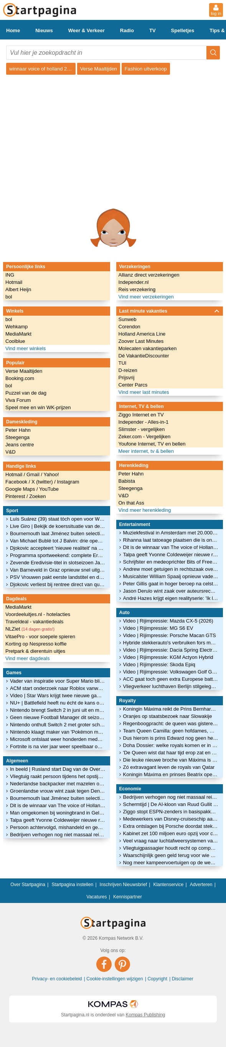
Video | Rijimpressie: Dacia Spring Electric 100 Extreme (171, 650)
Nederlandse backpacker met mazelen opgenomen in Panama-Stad (58, 783)
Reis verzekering (137, 289)
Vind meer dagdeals (27, 658)
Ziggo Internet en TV (141, 415)
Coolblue (15, 341)
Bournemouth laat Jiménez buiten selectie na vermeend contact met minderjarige (58, 533)
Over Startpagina (27, 884)
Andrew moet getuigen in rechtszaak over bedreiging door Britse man (171, 569)
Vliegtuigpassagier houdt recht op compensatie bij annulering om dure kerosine (171, 848)
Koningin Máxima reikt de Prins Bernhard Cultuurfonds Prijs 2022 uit (171, 709)
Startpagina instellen (72, 884)
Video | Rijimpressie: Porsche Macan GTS (169, 635)
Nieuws (44, 30)
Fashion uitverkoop (146, 69)
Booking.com (19, 378)
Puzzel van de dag (25, 393)
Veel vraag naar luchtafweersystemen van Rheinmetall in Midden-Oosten (171, 841)
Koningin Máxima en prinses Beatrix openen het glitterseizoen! (171, 774)
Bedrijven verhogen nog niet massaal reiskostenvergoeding (58, 834)
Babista (127, 481)
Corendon (129, 326)
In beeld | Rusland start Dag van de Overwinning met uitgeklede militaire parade (58, 769)
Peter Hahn (18, 430)
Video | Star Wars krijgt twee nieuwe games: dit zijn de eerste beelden (58, 695)
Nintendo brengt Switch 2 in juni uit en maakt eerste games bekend (58, 710)
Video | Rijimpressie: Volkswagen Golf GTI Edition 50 (171, 672)
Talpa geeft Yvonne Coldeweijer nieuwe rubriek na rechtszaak (58, 820)
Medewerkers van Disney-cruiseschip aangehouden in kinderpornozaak (171, 819)
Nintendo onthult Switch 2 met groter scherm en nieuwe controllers (58, 724)
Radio (127, 30)
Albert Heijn (18, 289)
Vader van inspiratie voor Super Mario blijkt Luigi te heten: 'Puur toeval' (58, 681)
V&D (10, 452)
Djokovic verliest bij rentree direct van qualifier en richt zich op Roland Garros (58, 584)
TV (152, 30)
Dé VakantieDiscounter (144, 356)
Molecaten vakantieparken (148, 348)
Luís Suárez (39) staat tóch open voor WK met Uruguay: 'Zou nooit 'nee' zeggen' (58, 519)
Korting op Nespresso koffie (35, 644)
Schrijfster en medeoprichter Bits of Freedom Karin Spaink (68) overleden (171, 562)
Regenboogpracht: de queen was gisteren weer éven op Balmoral (171, 723)
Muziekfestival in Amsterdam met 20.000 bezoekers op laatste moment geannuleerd (171, 533)
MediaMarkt (18, 334)
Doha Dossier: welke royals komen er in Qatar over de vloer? (171, 745)
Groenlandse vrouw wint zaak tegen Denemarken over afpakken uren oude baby (58, 791)
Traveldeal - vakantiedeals (34, 621)
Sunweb (128, 319)
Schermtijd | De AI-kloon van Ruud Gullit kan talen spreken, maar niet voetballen (171, 804)
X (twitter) (42, 482)
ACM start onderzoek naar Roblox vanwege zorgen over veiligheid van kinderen (58, 688)
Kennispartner (127, 897)
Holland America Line (142, 334)
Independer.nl (134, 282)
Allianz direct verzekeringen (149, 275)
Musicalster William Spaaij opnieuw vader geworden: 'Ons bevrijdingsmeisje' (171, 576)
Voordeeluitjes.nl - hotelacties (37, 614)
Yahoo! (51, 474)
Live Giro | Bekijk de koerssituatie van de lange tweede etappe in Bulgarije (58, 526)
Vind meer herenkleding (145, 510)
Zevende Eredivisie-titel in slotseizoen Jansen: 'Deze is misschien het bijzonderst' (58, 562)
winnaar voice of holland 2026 (42, 69)
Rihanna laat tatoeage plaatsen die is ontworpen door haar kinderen (171, 540)
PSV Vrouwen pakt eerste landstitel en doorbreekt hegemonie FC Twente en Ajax (58, 577)
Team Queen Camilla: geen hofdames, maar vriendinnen (171, 731)
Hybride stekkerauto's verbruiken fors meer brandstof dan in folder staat (171, 643)
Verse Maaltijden (98, 69)
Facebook (17, 482)
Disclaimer (182, 978)
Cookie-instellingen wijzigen (115, 978)
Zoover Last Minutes (141, 341)
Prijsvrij (127, 377)
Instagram (68, 482)
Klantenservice (168, 884)
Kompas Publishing (145, 1015)
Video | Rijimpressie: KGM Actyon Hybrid (168, 657)
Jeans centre (19, 444)
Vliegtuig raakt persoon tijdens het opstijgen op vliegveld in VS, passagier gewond (58, 776)
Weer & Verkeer (86, 30)
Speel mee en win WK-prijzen (38, 407)
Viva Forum (18, 400)
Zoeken (37, 496)
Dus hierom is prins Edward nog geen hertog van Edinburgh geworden (171, 738)
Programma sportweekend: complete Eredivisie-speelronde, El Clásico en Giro (58, 555)
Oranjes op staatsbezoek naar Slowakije (167, 716)
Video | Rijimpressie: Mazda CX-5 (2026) (168, 621)
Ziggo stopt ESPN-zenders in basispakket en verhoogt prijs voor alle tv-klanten (171, 811)
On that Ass (131, 503)
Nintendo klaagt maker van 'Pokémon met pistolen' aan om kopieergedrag (58, 732)
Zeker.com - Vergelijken (145, 436)
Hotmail (13, 282)
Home (13, 30)
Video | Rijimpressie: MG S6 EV (158, 628)
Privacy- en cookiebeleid (57, 978)
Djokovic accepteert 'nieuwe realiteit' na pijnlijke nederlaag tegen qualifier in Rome (58, 548)
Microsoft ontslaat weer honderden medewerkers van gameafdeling (58, 739)
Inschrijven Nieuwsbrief (123, 884)
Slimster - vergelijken (142, 429)
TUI (123, 363)
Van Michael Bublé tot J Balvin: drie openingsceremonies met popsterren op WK (58, 541)
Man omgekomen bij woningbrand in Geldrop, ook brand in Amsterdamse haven (58, 813)
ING (9, 275)
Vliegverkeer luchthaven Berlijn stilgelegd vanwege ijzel (171, 686)
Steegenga (17, 437)
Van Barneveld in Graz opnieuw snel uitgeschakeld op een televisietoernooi (58, 570)
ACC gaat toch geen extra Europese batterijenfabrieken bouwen (171, 679)
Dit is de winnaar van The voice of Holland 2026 (58, 805)
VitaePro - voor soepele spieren (40, 636)
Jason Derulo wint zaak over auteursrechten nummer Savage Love (171, 591)
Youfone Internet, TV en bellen (152, 444)
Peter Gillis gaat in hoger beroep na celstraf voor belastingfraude (171, 584)
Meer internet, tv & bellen (146, 451)
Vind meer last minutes (144, 392)
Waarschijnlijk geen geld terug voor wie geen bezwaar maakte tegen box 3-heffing (171, 855)
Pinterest (15, 496)
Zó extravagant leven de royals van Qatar (168, 767)
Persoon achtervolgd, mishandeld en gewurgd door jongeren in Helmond (58, 827)
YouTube (49, 489)
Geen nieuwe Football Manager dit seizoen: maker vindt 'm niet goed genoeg (58, 717)
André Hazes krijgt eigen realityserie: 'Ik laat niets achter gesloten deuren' (171, 598)
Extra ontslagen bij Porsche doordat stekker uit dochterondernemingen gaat (171, 826)
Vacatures (96, 897)
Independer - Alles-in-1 (144, 422)
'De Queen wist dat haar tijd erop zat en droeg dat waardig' (171, 752)
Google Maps (20, 489)
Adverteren (201, 884)
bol (8, 297)
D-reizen (128, 370)
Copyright (157, 978)
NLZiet (29, 629)
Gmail (33, 474)
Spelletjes (183, 30)
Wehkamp (16, 326)
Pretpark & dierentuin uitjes (35, 651)
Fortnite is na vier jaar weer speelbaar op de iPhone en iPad (58, 746)
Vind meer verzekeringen (146, 297)
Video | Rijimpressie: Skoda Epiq (159, 664)
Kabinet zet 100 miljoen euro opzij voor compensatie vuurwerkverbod (171, 833)
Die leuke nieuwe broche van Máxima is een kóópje (171, 760)
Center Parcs (133, 385)
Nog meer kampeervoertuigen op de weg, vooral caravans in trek (171, 862)
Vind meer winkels (25, 348)
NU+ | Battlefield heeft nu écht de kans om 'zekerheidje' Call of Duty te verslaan (58, 703)
